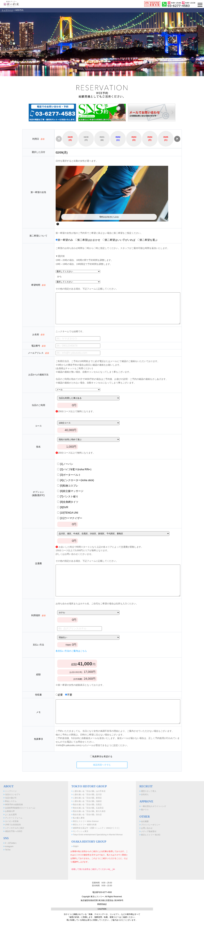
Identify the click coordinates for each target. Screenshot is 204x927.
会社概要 (144, 821)
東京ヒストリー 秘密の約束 (84, 824)
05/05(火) (165, 138)
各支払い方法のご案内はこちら (71, 651)
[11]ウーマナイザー (69, 518)
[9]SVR (62, 507)
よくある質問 (9, 814)
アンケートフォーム (12, 818)
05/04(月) (149, 138)
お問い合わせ (146, 828)
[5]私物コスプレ (67, 485)
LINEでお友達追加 (12, 824)
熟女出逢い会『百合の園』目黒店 (86, 804)
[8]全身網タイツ (67, 502)
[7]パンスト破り (67, 496)
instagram (8, 846)
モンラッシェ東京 (79, 831)
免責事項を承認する (101, 756)
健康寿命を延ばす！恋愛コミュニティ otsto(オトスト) (95, 828)
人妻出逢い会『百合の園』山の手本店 (88, 791)
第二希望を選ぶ (147, 240)
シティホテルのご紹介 (13, 828)
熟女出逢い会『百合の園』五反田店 (87, 808)
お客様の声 (9, 811)
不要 (68, 694)
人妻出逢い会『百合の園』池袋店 (86, 801)
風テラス (144, 810)
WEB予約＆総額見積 (13, 804)
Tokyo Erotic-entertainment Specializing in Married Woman (97, 835)
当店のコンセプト (11, 794)
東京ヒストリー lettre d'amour (85, 821)
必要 (59, 694)
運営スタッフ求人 (147, 791)
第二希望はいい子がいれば (119, 240)
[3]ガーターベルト (69, 474)
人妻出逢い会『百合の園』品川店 (86, 794)
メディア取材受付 (147, 831)
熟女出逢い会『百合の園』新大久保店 (88, 811)
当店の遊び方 (9, 798)
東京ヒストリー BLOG (149, 835)
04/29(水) (70, 138)
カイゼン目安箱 (10, 821)
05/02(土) (118, 138)
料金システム (9, 801)
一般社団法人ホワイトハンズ (152, 806)
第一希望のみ (64, 240)
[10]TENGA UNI (67, 512)
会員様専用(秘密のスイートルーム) (19, 808)
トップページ (7, 10)
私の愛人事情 (77, 818)
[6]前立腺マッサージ (70, 491)
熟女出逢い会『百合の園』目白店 (86, 814)
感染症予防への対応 (12, 831)
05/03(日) (133, 138)
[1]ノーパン (65, 464)
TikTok (6, 850)
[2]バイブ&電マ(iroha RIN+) (74, 469)
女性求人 (144, 794)
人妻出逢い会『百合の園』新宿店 (86, 798)
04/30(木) (86, 138)
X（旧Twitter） (10, 843)
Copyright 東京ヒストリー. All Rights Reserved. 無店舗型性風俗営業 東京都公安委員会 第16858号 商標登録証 (102, 900)
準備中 (75, 846)
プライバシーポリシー (149, 825)
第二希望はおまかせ (87, 240)
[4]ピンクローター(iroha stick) (75, 480)
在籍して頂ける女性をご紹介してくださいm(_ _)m (93, 869)
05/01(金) (102, 138)
